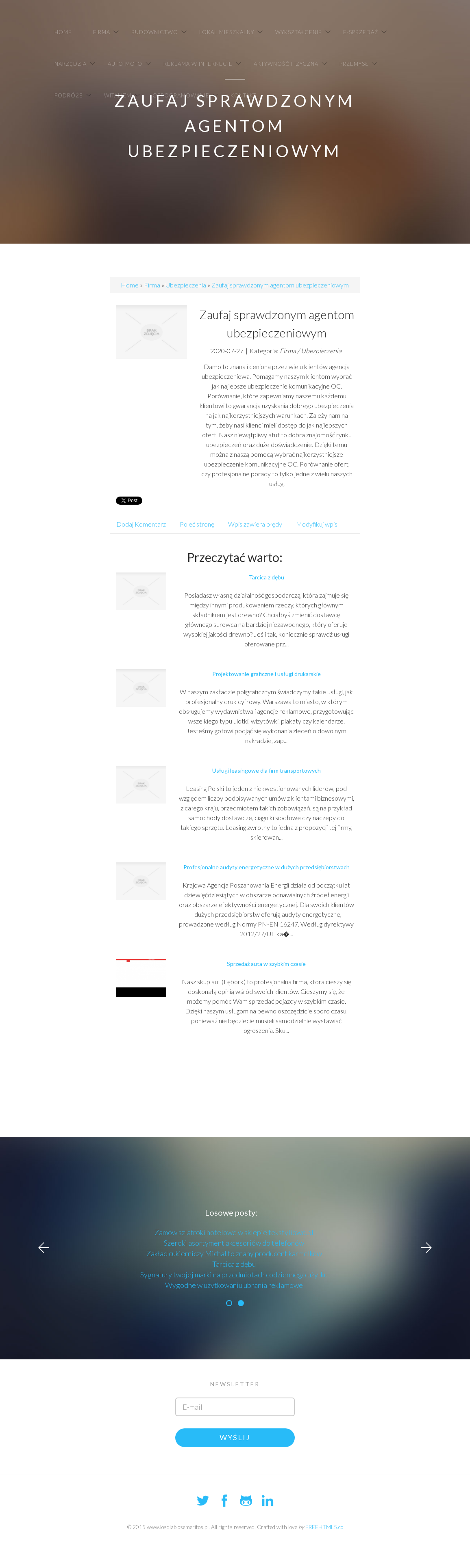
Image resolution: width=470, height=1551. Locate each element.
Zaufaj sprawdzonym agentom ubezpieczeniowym (280, 285)
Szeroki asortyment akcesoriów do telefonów (234, 1242)
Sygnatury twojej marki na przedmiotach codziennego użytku (234, 1274)
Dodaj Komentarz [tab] (141, 524)
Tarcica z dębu (266, 577)
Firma (152, 285)
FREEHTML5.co (324, 1527)
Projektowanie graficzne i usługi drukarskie (266, 673)
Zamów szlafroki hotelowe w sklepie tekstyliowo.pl (233, 1232)
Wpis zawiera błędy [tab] (255, 524)
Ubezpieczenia (185, 285)
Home (130, 285)
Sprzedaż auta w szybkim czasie (266, 963)
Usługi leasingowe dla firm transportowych (266, 770)
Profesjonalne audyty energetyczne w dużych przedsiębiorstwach (266, 867)
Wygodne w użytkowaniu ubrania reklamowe (234, 1285)
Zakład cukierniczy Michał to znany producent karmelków (234, 1253)
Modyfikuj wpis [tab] (316, 524)
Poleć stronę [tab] (197, 524)
